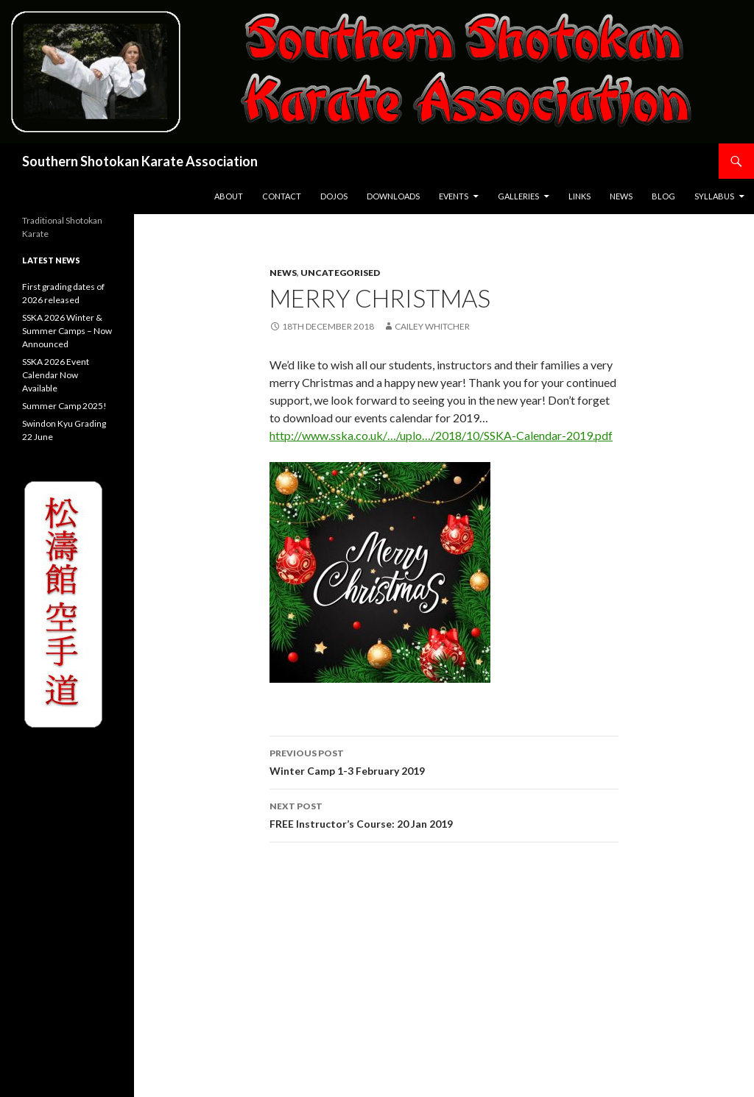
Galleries (518, 196)
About (228, 196)
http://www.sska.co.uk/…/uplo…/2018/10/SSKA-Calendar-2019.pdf (441, 435)
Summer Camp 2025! (64, 405)
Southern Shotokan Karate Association (140, 161)
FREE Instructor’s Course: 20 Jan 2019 (444, 814)
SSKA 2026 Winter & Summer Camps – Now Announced (67, 330)
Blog (663, 196)
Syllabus (714, 196)
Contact (281, 196)
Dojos (334, 196)
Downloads (393, 196)
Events (453, 196)
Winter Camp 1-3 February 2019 (444, 761)
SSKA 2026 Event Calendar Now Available (55, 375)
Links (579, 196)
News (621, 196)
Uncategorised (340, 272)
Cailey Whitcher (432, 326)
